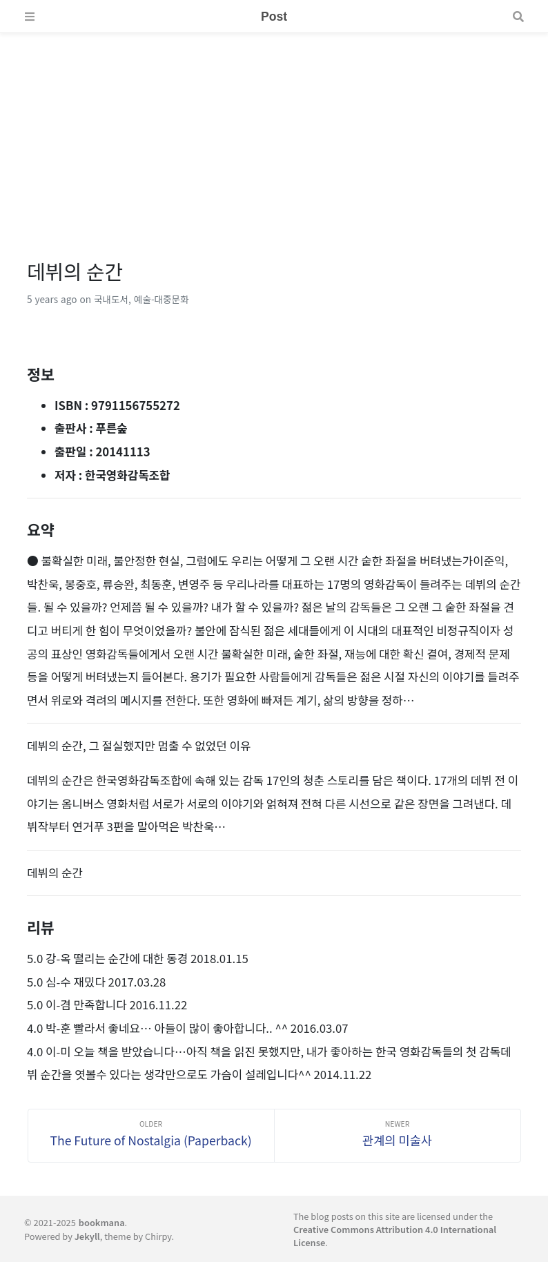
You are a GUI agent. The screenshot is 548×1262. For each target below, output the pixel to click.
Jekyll (87, 1236)
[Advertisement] (274, 129)
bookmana (102, 1222)
